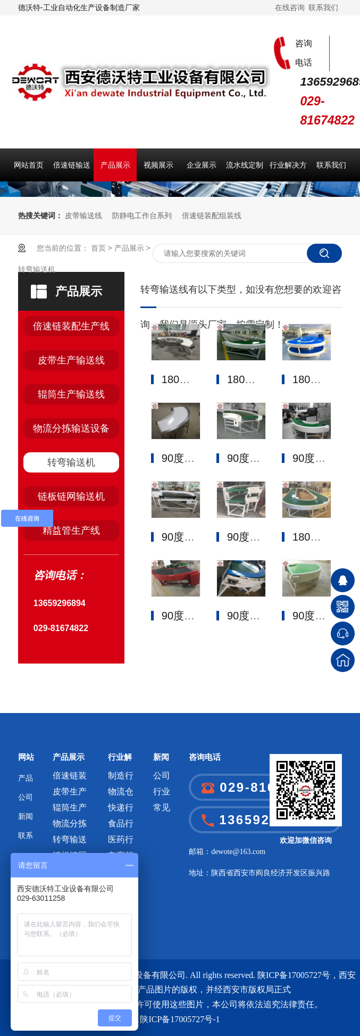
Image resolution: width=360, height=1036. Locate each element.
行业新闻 (161, 793)
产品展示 (115, 165)
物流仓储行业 (120, 793)
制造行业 (120, 777)
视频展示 (158, 165)
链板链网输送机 (71, 496)
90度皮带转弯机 (199, 458)
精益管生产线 (71, 530)
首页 (98, 248)
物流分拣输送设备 (71, 428)
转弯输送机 (36, 269)
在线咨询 (290, 7)
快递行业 (120, 809)
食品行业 (120, 825)
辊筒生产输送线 (71, 394)
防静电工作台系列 (142, 215)
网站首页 (29, 165)
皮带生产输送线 (71, 360)
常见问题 (161, 809)
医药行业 (120, 841)
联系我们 (323, 7)
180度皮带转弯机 (202, 379)
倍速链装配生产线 (71, 326)
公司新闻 (161, 777)
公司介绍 (25, 800)
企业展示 (201, 165)
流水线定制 (244, 165)
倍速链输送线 (71, 171)
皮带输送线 (83, 215)
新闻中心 (25, 819)
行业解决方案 (288, 171)
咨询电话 (205, 757)
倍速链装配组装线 (211, 215)
